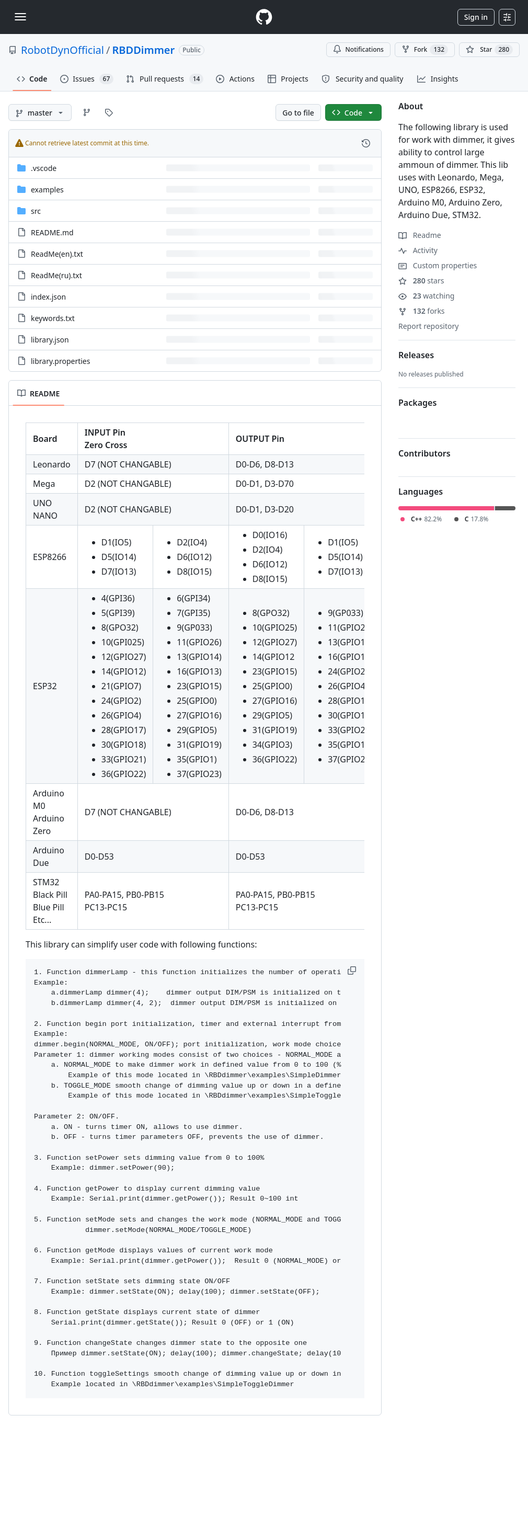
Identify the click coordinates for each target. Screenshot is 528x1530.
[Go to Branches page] (87, 112)
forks (421, 311)
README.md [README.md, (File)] (52, 232)
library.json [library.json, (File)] (50, 340)
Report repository (428, 326)
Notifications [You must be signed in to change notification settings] (358, 49)
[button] (353, 970)
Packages (417, 402)
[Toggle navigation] (20, 17)
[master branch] (40, 112)
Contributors (424, 453)
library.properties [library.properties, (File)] (60, 361)
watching (426, 296)
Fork (424, 49)
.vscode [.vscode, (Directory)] (43, 168)
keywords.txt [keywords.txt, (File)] (53, 318)
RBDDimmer (143, 50)
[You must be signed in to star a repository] (489, 49)
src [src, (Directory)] (36, 211)
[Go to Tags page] (109, 112)
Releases (416, 355)
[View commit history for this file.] (366, 143)
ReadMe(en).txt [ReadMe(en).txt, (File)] (57, 254)
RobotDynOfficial (62, 50)
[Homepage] (264, 17)
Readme (419, 235)
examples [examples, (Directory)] (47, 190)
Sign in (476, 17)
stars (421, 281)
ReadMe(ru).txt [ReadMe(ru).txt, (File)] (56, 275)
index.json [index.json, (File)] (48, 297)
